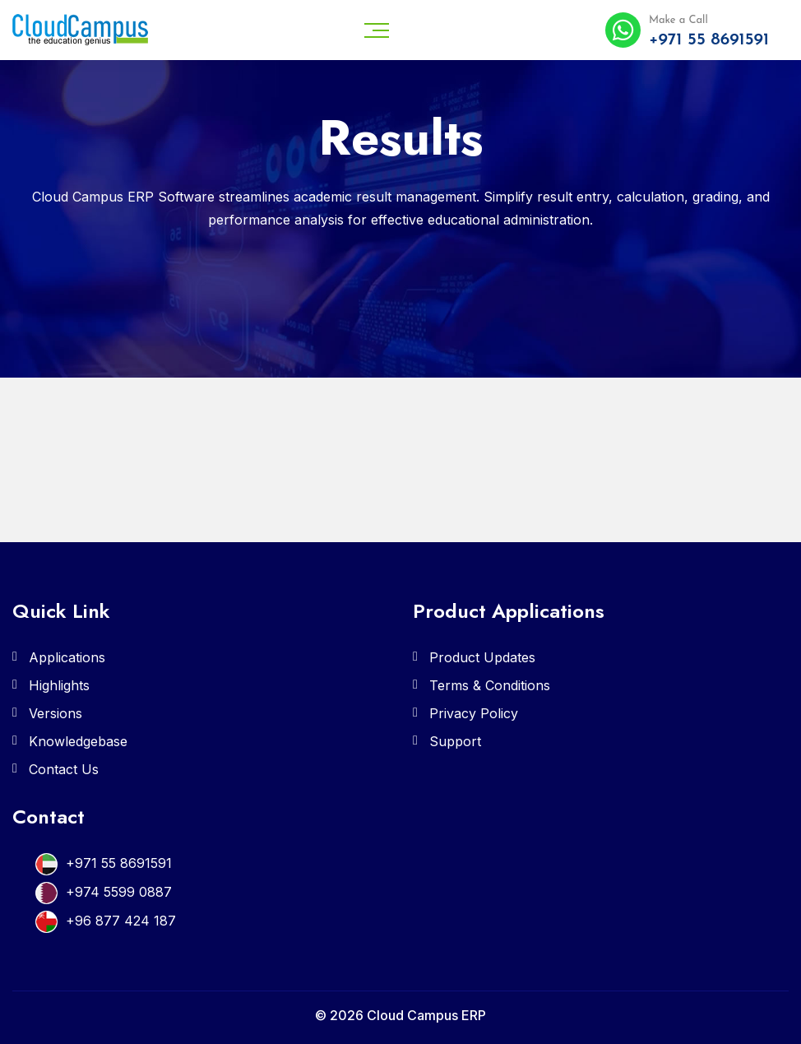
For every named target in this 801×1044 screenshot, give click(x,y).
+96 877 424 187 (121, 920)
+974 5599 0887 (119, 892)
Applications (67, 657)
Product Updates (482, 657)
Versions (55, 713)
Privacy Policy (473, 713)
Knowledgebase (78, 741)
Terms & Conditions (489, 685)
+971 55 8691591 (119, 863)
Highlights (59, 685)
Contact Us (64, 769)
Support (455, 741)
